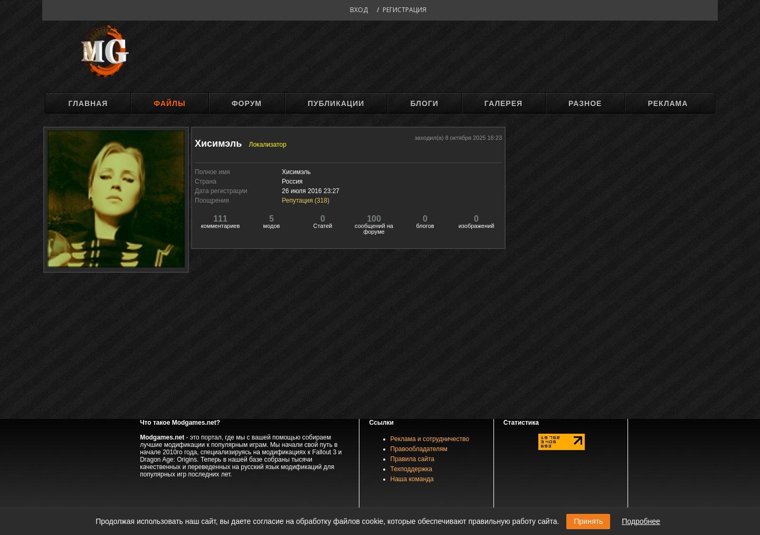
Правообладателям (419, 449)
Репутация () (305, 200)
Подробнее (641, 521)
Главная (88, 103)
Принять (588, 521)
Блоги (424, 103)
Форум (247, 103)
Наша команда (412, 479)
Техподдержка (412, 469)
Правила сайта (412, 459)
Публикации (336, 103)
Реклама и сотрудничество (430, 439)
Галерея (503, 103)
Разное (585, 103)
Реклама (668, 103)
